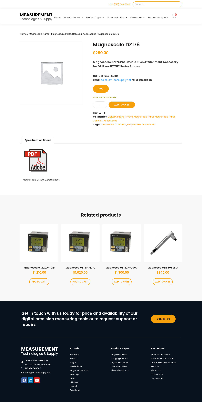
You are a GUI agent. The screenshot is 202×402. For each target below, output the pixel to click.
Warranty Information (162, 358)
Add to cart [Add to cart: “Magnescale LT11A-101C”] (80, 281)
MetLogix (74, 374)
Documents (157, 378)
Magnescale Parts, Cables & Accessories (73, 34)
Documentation (117, 17)
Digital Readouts (119, 362)
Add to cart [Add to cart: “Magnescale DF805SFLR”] (162, 281)
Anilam (73, 358)
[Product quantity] (100, 104)
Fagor (73, 362)
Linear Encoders (119, 366)
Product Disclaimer (161, 354)
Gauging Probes (119, 358)
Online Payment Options (164, 362)
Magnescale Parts (39, 34)
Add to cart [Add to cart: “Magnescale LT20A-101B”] (39, 281)
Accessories (107, 124)
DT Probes (120, 124)
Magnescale (134, 124)
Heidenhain (76, 366)
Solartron (75, 390)
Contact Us (157, 374)
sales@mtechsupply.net (116, 80)
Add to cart (121, 104)
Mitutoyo (74, 382)
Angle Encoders (119, 354)
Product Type (95, 17)
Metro (73, 378)
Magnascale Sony (79, 370)
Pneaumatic (148, 124)
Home (57, 17)
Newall (73, 386)
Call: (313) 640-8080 (119, 4)
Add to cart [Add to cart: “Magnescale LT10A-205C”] (121, 281)
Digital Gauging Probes (120, 116)
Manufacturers (73, 17)
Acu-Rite (74, 354)
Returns (155, 366)
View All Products (120, 370)
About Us (156, 370)
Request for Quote (158, 17)
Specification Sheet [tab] (38, 140)
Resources (137, 17)
